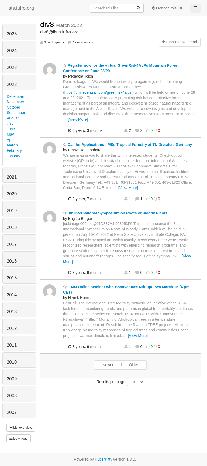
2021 (12, 177)
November (15, 102)
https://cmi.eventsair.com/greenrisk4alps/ (98, 92)
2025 (12, 33)
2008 (12, 395)
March (12, 145)
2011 (12, 345)
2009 (12, 378)
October (13, 107)
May (10, 134)
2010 (12, 362)
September (16, 112)
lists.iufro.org (20, 8)
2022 (12, 84)
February (14, 150)
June (11, 129)
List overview (20, 428)
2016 (12, 261)
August (13, 118)
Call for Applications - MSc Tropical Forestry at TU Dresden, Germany (127, 144)
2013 (12, 311)
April (10, 140)
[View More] (78, 119)
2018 (12, 227)
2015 (12, 277)
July (10, 123)
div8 (48, 24)
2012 (12, 328)
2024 (12, 50)
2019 (12, 210)
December (15, 96)
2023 (12, 67)
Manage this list (167, 8)
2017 (12, 244)
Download (18, 438)
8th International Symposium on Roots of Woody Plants (115, 213)
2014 (12, 294)
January (13, 156)
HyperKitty (103, 459)
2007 (12, 412)
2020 (12, 193)
